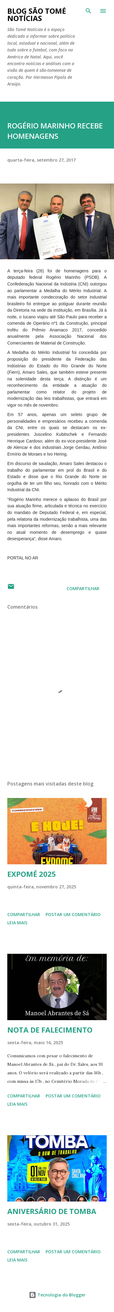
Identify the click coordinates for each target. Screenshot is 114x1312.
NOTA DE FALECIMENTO (49, 1030)
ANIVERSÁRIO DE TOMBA (51, 1211)
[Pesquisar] (88, 11)
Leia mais (17, 922)
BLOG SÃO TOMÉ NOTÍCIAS (36, 14)
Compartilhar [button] (83, 588)
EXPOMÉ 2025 (31, 874)
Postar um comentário (73, 914)
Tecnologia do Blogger (57, 1295)
